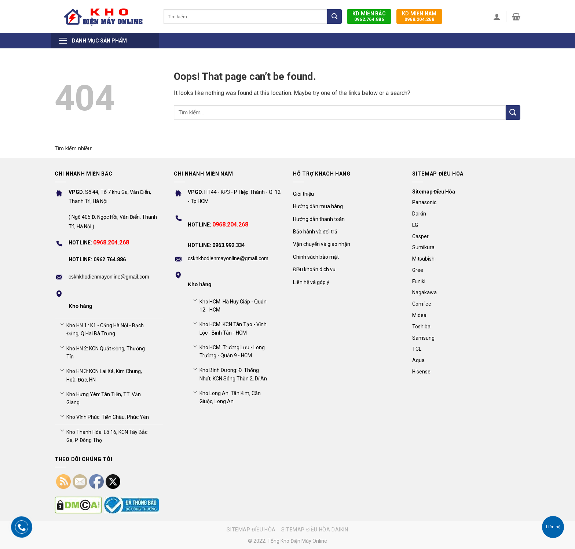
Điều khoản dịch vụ (314, 269)
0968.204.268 (419, 16)
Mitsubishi (424, 259)
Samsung (423, 338)
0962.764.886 (369, 16)
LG (415, 225)
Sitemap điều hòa (251, 530)
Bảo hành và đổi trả (315, 232)
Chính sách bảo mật (316, 257)
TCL (416, 349)
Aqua (418, 360)
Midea (419, 315)
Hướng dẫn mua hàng (318, 206)
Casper (420, 236)
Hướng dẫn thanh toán (319, 219)
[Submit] (334, 16)
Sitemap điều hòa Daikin (314, 530)
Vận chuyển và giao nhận (321, 244)
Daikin (419, 214)
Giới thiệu (303, 194)
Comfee (421, 304)
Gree (417, 270)
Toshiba (421, 326)
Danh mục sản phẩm (92, 41)
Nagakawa (424, 292)
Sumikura (423, 247)
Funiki (418, 281)
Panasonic (424, 202)
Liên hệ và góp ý (311, 282)
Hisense (421, 372)
